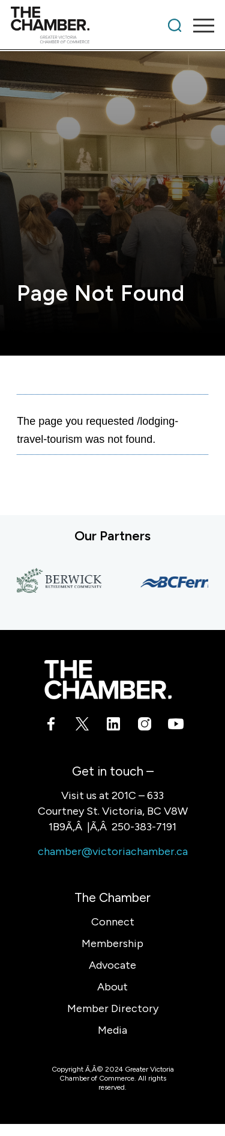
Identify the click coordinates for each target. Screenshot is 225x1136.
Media (112, 1030)
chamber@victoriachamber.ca (113, 851)
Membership (112, 943)
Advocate (112, 965)
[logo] (92, 25)
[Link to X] (82, 726)
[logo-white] (107, 679)
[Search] (174, 25)
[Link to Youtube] (175, 726)
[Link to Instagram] (143, 726)
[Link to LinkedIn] (113, 726)
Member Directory (112, 1008)
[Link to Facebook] (50, 726)
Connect (112, 921)
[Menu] (197, 25)
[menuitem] (174, 25)
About (112, 986)
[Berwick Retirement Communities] (61, 581)
